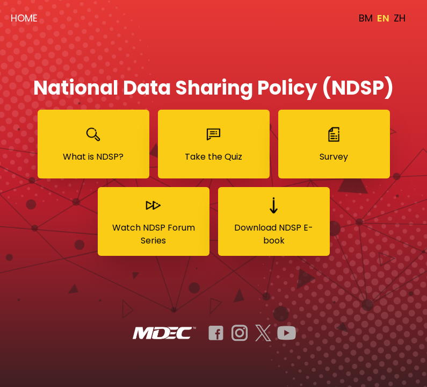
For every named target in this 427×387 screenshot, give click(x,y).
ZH (400, 18)
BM (366, 18)
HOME (24, 18)
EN (383, 18)
